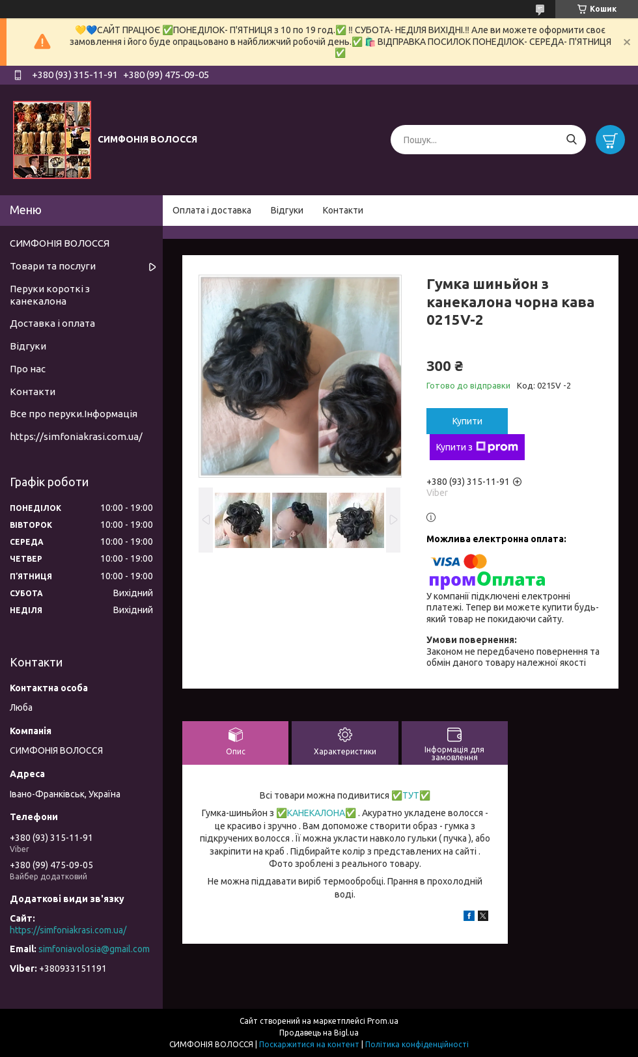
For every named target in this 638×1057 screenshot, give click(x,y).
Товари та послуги (53, 265)
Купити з (477, 447)
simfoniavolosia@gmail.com (94, 949)
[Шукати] (571, 139)
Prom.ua (382, 1021)
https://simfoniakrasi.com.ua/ (76, 436)
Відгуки (287, 210)
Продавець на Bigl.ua (319, 1032)
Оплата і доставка (212, 210)
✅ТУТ (405, 795)
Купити (467, 421)
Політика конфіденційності (417, 1044)
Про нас (28, 368)
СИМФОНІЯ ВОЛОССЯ (59, 243)
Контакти (343, 210)
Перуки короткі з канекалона (50, 295)
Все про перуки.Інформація (73, 413)
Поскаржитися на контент (309, 1044)
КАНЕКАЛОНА (316, 813)
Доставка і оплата (52, 323)
